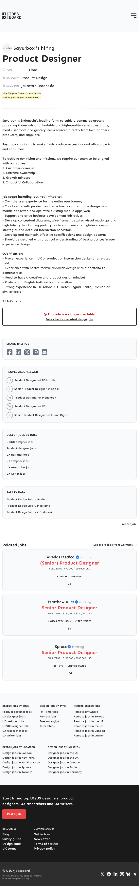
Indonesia (45, 86)
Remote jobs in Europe (89, 716)
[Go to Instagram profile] (122, 874)
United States (82, 621)
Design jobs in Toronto (17, 772)
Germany (77, 576)
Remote (58, 666)
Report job (128, 524)
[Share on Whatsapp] (36, 352)
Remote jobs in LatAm (89, 735)
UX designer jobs (18, 454)
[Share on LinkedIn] (18, 352)
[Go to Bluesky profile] (128, 874)
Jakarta (27, 86)
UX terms (9, 848)
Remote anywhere (86, 711)
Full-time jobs (49, 711)
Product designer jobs (21, 448)
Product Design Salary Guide (26, 499)
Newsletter (42, 839)
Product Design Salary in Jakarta (28, 505)
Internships (47, 726)
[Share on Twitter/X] (27, 352)
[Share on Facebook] (10, 352)
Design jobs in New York (18, 757)
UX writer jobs (16, 473)
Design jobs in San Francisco (21, 762)
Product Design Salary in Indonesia (30, 512)
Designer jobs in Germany (65, 772)
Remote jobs (48, 716)
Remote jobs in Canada (89, 730)
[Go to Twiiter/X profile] (102, 874)
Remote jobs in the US (88, 721)
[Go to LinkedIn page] (115, 874)
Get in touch (43, 834)
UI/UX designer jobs (20, 442)
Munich (62, 576)
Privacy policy (44, 848)
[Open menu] (133, 15)
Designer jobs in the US (63, 753)
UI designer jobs (17, 461)
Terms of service (46, 844)
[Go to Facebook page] (109, 874)
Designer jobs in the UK (63, 757)
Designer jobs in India (62, 767)
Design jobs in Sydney (16, 767)
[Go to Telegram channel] (135, 874)
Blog (5, 834)
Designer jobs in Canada (64, 762)
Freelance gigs (49, 721)
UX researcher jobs (19, 467)
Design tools (11, 844)
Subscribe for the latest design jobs (69, 319)
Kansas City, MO (58, 621)
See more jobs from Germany (113, 544)
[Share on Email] (44, 352)
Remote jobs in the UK (88, 726)
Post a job (14, 814)
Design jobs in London (17, 753)
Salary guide (11, 839)
